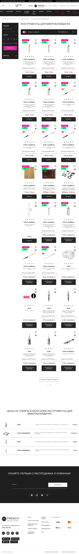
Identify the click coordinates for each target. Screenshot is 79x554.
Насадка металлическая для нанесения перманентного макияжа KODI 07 (29, 61)
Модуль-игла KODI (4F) (68, 353)
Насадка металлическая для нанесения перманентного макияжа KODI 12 (29, 104)
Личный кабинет (45, 526)
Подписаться (58, 485)
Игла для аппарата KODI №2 (29, 268)
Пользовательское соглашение (51, 552)
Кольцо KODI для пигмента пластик (68, 268)
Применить (10, 48)
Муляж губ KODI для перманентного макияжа (29, 187)
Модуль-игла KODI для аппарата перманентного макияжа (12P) (51, 425)
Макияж (41, 11)
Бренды (49, 11)
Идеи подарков (76, 12)
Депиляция (9, 11)
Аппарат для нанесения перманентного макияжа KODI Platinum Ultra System (68, 188)
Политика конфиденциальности (69, 552)
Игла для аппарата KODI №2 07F (68, 146)
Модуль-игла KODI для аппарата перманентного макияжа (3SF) (68, 311)
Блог (42, 532)
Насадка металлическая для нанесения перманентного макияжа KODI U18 (68, 225)
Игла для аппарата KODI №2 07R (49, 146)
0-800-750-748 (19, 6)
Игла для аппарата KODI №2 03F (29, 146)
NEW (68, 11)
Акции (56, 11)
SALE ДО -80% (62, 13)
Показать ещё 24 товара (49, 380)
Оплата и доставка (33, 521)
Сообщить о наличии (49, 240)
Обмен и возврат (32, 529)
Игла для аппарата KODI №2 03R (68, 103)
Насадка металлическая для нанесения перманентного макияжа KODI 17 (49, 104)
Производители (45, 529)
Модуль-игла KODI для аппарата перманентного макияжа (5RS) (29, 354)
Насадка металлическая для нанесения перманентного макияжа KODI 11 (68, 61)
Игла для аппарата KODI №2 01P (49, 268)
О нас (29, 518)
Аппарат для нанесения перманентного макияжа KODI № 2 (49, 188)
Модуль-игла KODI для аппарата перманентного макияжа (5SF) (49, 354)
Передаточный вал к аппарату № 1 (29, 224)
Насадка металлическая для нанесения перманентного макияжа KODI (49, 225)
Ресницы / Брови (26, 12)
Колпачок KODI (29, 310)
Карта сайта (44, 522)
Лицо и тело (34, 13)
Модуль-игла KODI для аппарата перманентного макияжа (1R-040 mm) (49, 311)
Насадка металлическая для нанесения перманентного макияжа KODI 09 (49, 61)
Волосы (18, 11)
